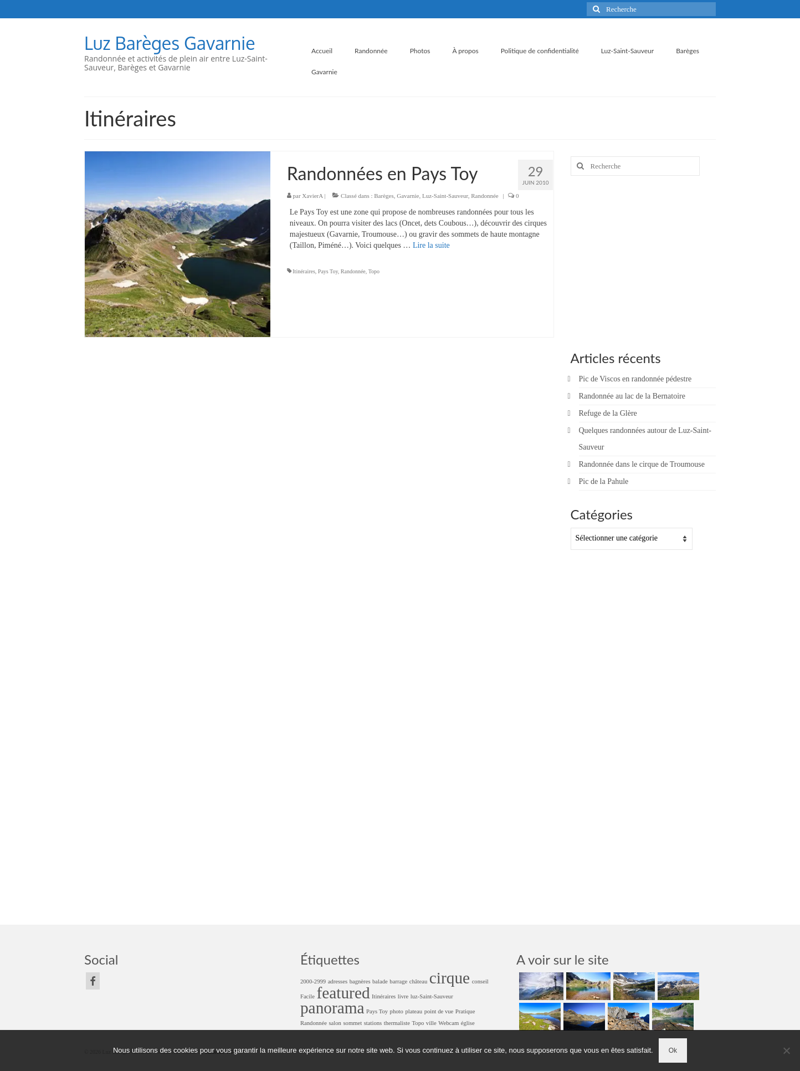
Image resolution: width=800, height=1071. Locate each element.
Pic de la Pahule (604, 481)
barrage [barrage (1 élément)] (398, 981)
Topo (374, 271)
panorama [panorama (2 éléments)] (332, 1008)
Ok (673, 1050)
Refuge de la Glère (608, 413)
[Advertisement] (640, 261)
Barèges (383, 195)
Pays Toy (328, 271)
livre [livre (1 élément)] (403, 996)
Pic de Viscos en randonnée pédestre (635, 379)
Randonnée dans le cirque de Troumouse (642, 464)
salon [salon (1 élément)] (335, 1023)
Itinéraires (304, 271)
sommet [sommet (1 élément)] (352, 1023)
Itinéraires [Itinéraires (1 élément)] (384, 996)
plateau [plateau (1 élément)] (413, 1011)
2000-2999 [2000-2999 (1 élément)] (313, 981)
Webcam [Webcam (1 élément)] (448, 1023)
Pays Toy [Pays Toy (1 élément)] (377, 1011)
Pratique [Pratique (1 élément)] (465, 1011)
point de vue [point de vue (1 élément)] (439, 1011)
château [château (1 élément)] (418, 981)
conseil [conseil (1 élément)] (480, 981)
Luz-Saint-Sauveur (445, 195)
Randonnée (484, 195)
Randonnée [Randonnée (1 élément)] (313, 1023)
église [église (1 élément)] (468, 1023)
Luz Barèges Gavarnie (169, 43)
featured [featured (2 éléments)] (343, 993)
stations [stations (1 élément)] (373, 1023)
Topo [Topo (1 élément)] (418, 1023)
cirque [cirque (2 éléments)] (449, 978)
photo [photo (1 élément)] (396, 1011)
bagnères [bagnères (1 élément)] (360, 981)
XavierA (312, 195)
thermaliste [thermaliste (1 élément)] (397, 1023)
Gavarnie (408, 195)
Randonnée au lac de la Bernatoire (632, 396)
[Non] (786, 1050)
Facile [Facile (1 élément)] (307, 996)
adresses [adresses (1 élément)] (338, 981)
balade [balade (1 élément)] (380, 981)
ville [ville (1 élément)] (431, 1023)
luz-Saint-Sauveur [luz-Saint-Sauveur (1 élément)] (432, 996)
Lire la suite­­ (431, 245)
